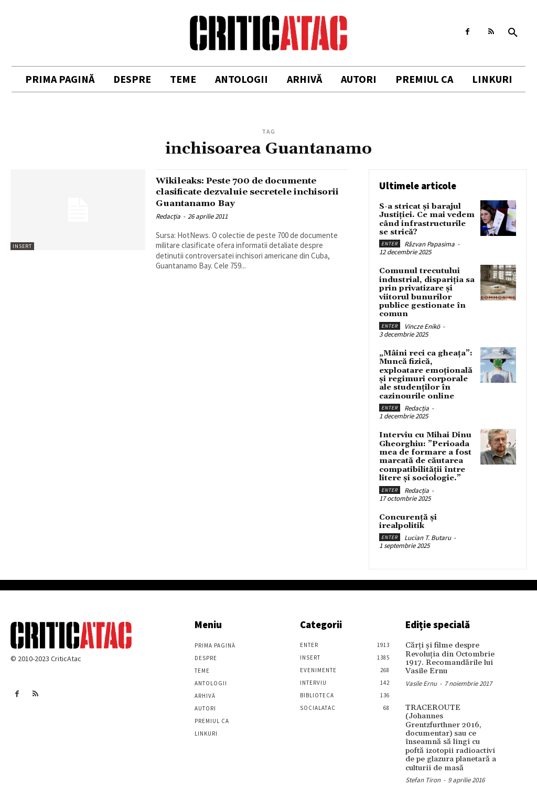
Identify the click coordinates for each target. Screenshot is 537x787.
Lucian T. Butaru (427, 525)
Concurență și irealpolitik (405, 509)
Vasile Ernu (421, 668)
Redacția (168, 215)
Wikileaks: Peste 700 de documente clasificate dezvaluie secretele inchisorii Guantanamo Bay (251, 191)
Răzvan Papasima (429, 242)
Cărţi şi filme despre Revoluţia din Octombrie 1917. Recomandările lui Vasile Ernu (447, 644)
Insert (22, 246)
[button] (512, 33)
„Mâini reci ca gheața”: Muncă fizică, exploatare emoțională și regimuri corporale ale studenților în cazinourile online (426, 368)
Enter (389, 241)
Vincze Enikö (422, 321)
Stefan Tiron (423, 753)
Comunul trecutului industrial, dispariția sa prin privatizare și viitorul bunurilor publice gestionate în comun (425, 289)
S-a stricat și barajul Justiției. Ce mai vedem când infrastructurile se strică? (425, 218)
